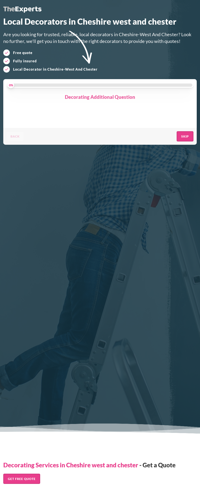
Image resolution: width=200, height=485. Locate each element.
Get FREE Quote (21, 479)
